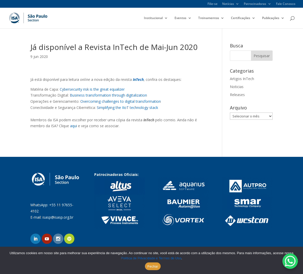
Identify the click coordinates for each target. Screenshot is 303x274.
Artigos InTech (242, 78)
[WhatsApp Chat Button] (290, 261)
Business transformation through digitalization (108, 95)
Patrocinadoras (255, 4)
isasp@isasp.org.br (57, 217)
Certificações (240, 18)
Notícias (228, 4)
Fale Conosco (285, 4)
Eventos (180, 18)
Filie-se (212, 4)
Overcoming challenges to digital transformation (120, 101)
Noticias (237, 86)
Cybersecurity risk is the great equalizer (92, 89)
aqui (73, 125)
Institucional (153, 18)
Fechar (153, 266)
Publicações (270, 18)
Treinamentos (208, 18)
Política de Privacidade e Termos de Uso (151, 258)
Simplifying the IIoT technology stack (127, 107)
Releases (237, 94)
